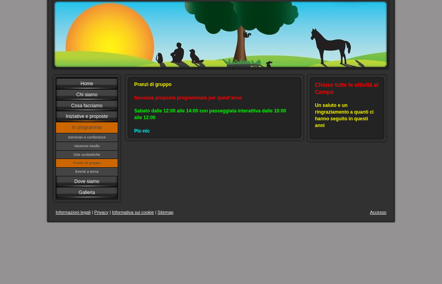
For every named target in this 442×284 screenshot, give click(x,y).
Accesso (378, 212)
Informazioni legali (73, 212)
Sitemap (165, 212)
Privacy (101, 212)
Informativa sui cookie (133, 212)
